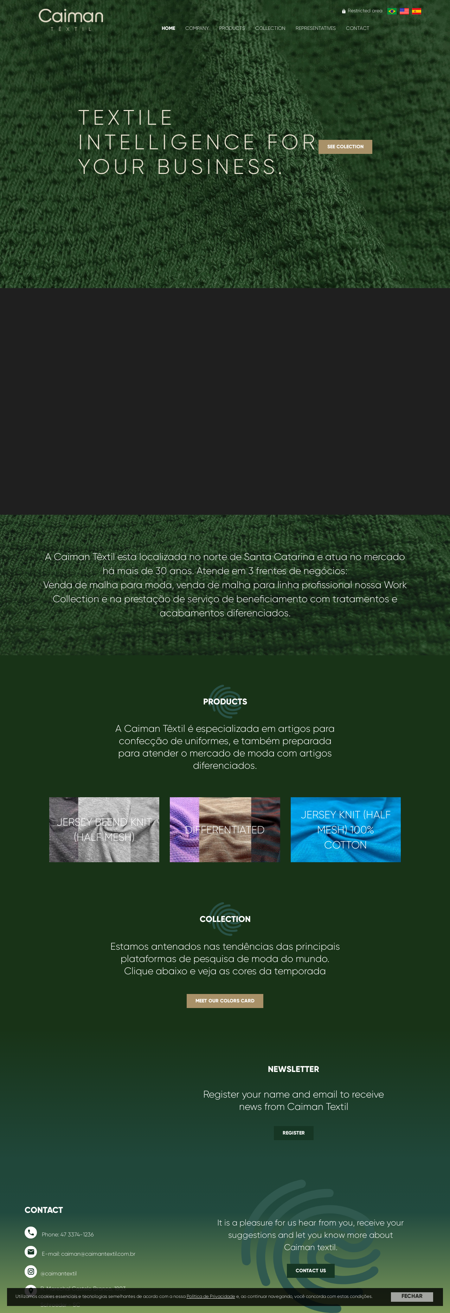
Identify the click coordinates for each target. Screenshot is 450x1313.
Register (294, 1116)
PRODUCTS (232, 28)
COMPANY (197, 28)
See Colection (345, 144)
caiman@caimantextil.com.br (98, 1237)
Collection (270, 28)
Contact (357, 28)
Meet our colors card (225, 992)
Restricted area (361, 10)
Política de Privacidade (211, 1296)
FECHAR (412, 1296)
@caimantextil (58, 1256)
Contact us (310, 1250)
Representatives (316, 28)
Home (168, 28)
